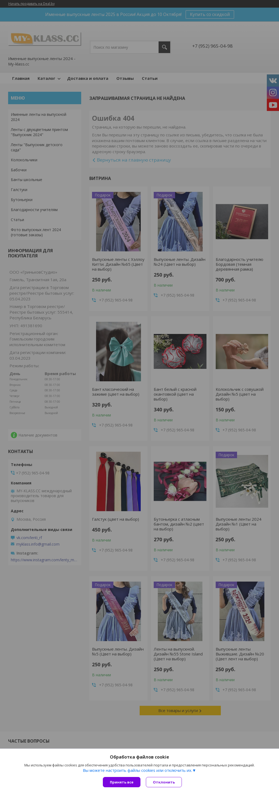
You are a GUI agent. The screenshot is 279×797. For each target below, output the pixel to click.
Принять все (121, 782)
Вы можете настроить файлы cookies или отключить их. (137, 770)
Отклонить (164, 782)
